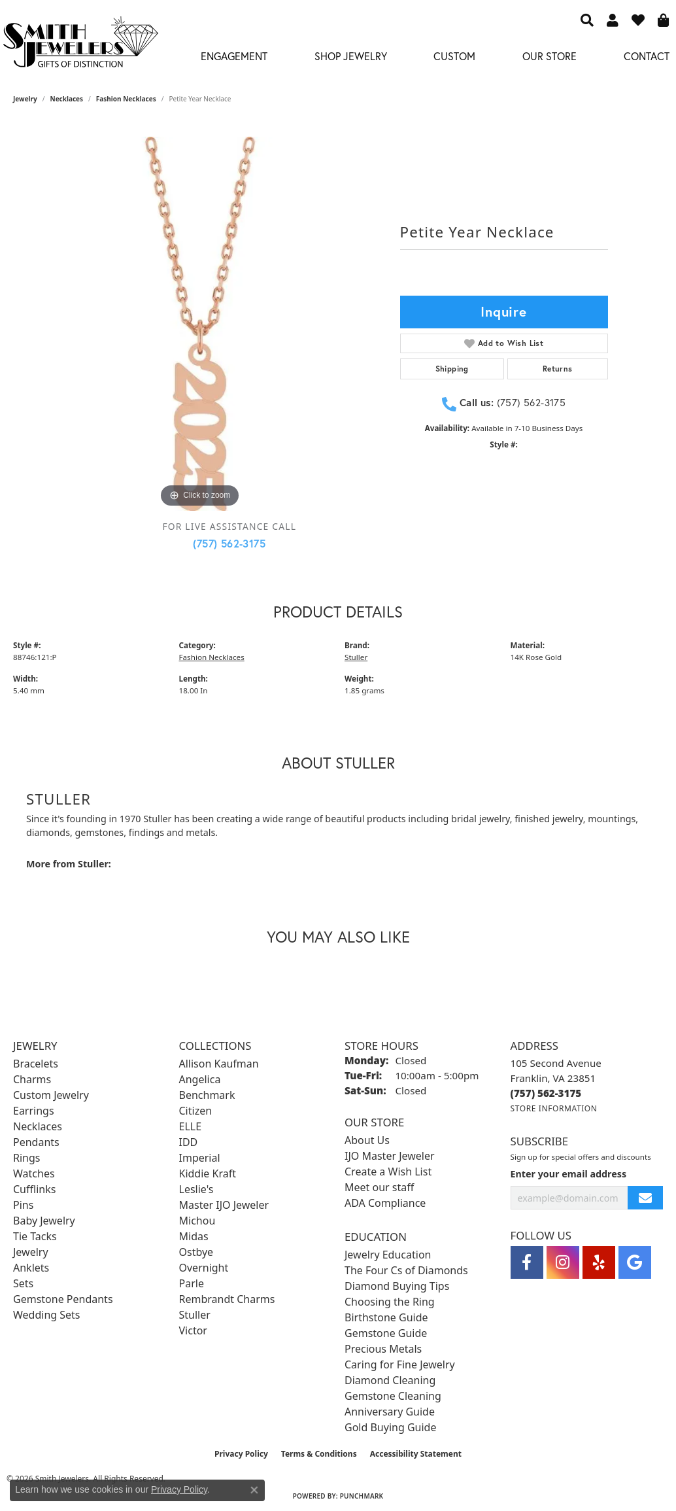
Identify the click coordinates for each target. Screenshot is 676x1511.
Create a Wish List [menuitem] (388, 1171)
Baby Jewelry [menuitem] (44, 1220)
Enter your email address (569, 1174)
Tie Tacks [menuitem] (35, 1236)
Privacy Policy (241, 1453)
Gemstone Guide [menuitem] (386, 1333)
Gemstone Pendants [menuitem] (63, 1299)
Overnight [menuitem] (204, 1267)
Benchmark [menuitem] (207, 1095)
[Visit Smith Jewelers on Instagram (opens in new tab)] (563, 1262)
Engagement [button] (234, 56)
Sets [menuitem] (23, 1283)
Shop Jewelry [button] (350, 56)
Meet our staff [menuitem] (379, 1187)
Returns (558, 368)
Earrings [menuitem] (33, 1110)
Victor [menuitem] (193, 1330)
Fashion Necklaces (126, 98)
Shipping (452, 368)
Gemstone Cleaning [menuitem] (393, 1396)
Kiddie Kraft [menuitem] (207, 1173)
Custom (454, 56)
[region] (200, 324)
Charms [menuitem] (32, 1079)
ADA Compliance (385, 1203)
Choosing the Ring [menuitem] (390, 1301)
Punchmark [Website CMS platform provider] (362, 1496)
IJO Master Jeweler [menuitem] (390, 1156)
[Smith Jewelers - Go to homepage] (80, 45)
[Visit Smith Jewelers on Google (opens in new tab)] (634, 1262)
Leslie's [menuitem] (196, 1189)
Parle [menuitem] (191, 1283)
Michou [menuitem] (197, 1220)
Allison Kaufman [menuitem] (219, 1063)
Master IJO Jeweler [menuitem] (224, 1205)
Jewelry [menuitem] (30, 1252)
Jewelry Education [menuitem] (388, 1254)
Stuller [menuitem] (195, 1315)
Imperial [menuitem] (199, 1158)
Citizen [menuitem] (195, 1110)
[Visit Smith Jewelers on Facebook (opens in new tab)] (527, 1262)
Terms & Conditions (319, 1453)
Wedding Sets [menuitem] (46, 1315)
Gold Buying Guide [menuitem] (390, 1427)
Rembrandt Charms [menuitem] (227, 1299)
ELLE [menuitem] (190, 1126)
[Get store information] (554, 1108)
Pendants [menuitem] (36, 1142)
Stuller (356, 657)
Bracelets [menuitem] (35, 1063)
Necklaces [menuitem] (37, 1126)
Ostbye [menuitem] (196, 1252)
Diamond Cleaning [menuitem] (390, 1380)
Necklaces (67, 98)
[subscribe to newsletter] (645, 1198)
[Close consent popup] (254, 1490)
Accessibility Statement (416, 1453)
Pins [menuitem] (23, 1205)
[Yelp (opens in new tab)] (599, 1262)
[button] (587, 19)
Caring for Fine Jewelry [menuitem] (400, 1364)
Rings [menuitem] (26, 1158)
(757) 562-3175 (229, 543)
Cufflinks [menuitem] (34, 1189)
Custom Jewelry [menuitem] (51, 1095)
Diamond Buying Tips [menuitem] (397, 1286)
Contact (646, 56)
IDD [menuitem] (188, 1142)
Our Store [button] (549, 56)
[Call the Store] (546, 1093)
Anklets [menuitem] (31, 1267)
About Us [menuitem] (367, 1140)
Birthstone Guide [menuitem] (386, 1317)
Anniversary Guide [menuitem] (390, 1411)
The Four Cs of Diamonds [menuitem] (406, 1270)
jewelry (25, 98)
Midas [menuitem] (194, 1236)
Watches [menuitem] (34, 1173)
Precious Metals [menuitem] (383, 1349)
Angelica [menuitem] (200, 1079)
